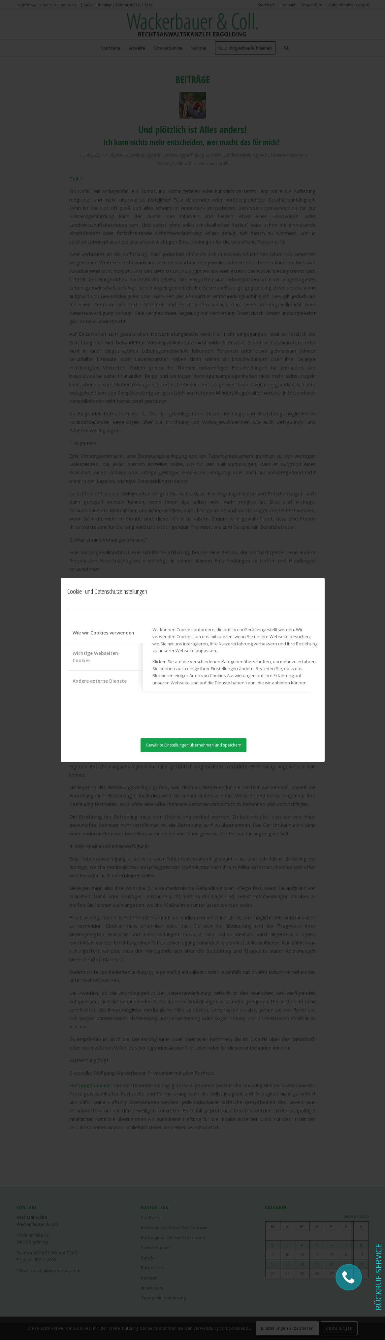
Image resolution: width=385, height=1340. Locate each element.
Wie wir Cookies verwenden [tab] (103, 633)
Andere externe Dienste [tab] (100, 681)
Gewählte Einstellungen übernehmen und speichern (193, 745)
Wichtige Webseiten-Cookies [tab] (96, 656)
